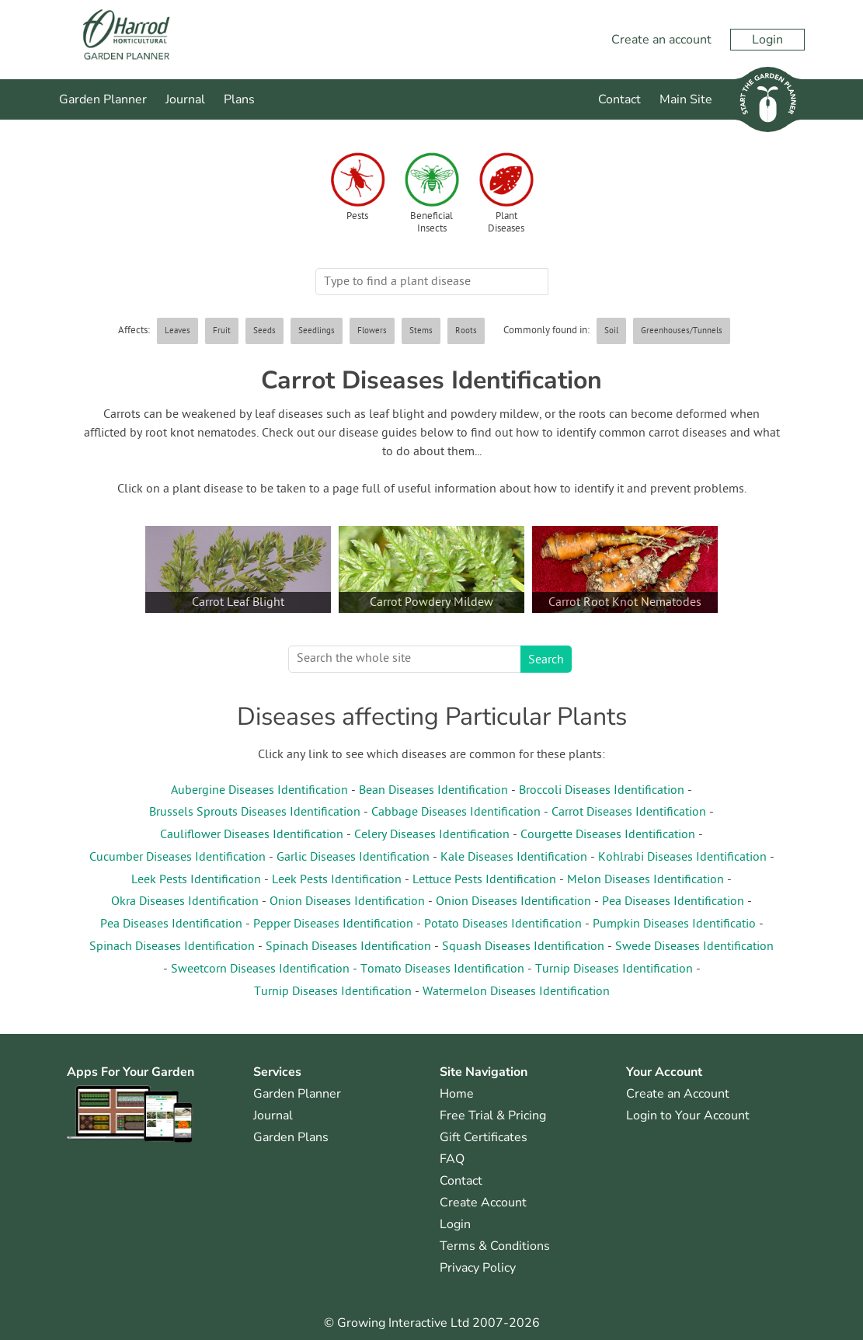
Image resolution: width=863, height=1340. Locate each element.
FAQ (452, 1159)
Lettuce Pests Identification (484, 880)
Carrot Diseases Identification (629, 812)
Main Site (685, 99)
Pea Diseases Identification (673, 902)
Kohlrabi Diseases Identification (682, 857)
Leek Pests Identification (196, 880)
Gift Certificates (483, 1137)
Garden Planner (103, 99)
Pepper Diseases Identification (333, 924)
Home (457, 1093)
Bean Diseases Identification (433, 791)
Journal (185, 99)
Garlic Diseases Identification (353, 857)
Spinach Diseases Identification (172, 947)
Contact (619, 99)
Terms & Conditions (495, 1246)
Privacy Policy (478, 1267)
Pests (357, 217)
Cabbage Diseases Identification (456, 812)
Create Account (483, 1202)
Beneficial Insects (431, 223)
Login (767, 39)
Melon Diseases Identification (645, 880)
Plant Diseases (506, 223)
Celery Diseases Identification (432, 835)
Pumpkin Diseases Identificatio (674, 924)
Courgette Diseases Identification (607, 835)
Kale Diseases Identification (513, 857)
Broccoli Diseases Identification (601, 791)
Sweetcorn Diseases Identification (260, 969)
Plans (239, 99)
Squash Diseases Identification (523, 947)
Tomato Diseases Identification (442, 969)
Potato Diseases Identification (503, 924)
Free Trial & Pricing (493, 1115)
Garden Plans (291, 1137)
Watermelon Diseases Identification (516, 992)
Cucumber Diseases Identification (177, 857)
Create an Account (677, 1093)
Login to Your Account (688, 1115)
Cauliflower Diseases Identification (251, 835)
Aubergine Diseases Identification (259, 791)
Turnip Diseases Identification (614, 969)
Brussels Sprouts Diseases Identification (254, 812)
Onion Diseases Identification (347, 902)
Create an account (661, 39)
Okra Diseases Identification (185, 902)
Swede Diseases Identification (694, 947)
